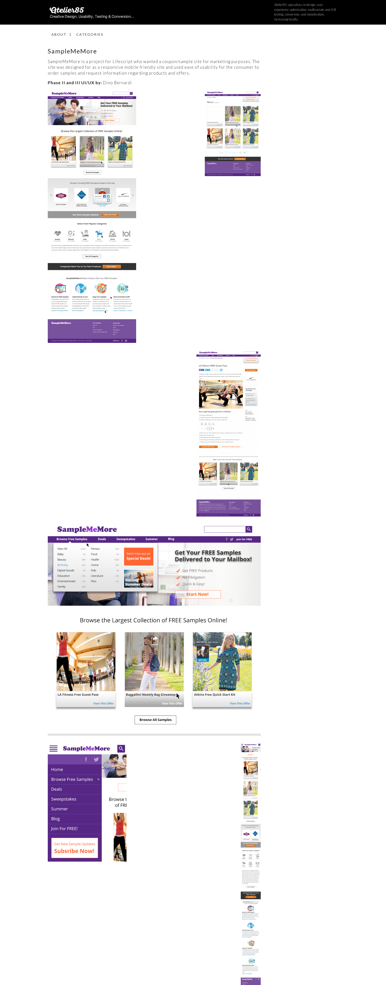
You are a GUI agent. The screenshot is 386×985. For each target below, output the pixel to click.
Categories (89, 34)
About (58, 34)
